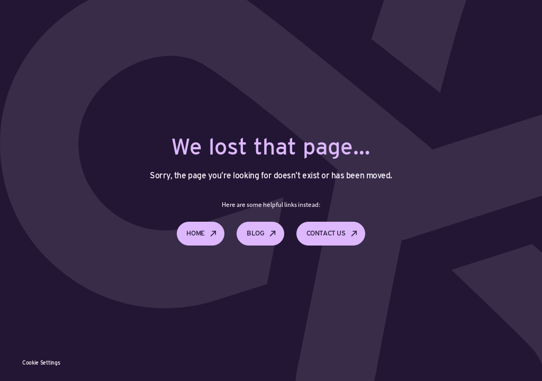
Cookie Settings (41, 362)
